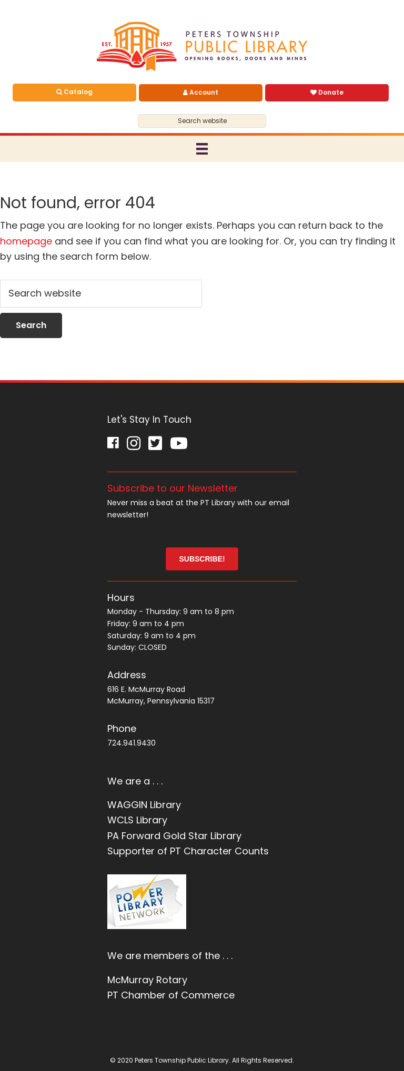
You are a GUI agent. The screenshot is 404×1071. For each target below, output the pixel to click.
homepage (26, 241)
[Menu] (202, 149)
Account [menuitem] (200, 92)
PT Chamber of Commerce (171, 995)
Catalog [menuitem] (74, 91)
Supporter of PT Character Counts (188, 851)
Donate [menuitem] (327, 92)
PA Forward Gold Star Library (174, 835)
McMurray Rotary (147, 979)
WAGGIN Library (144, 804)
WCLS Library (137, 820)
